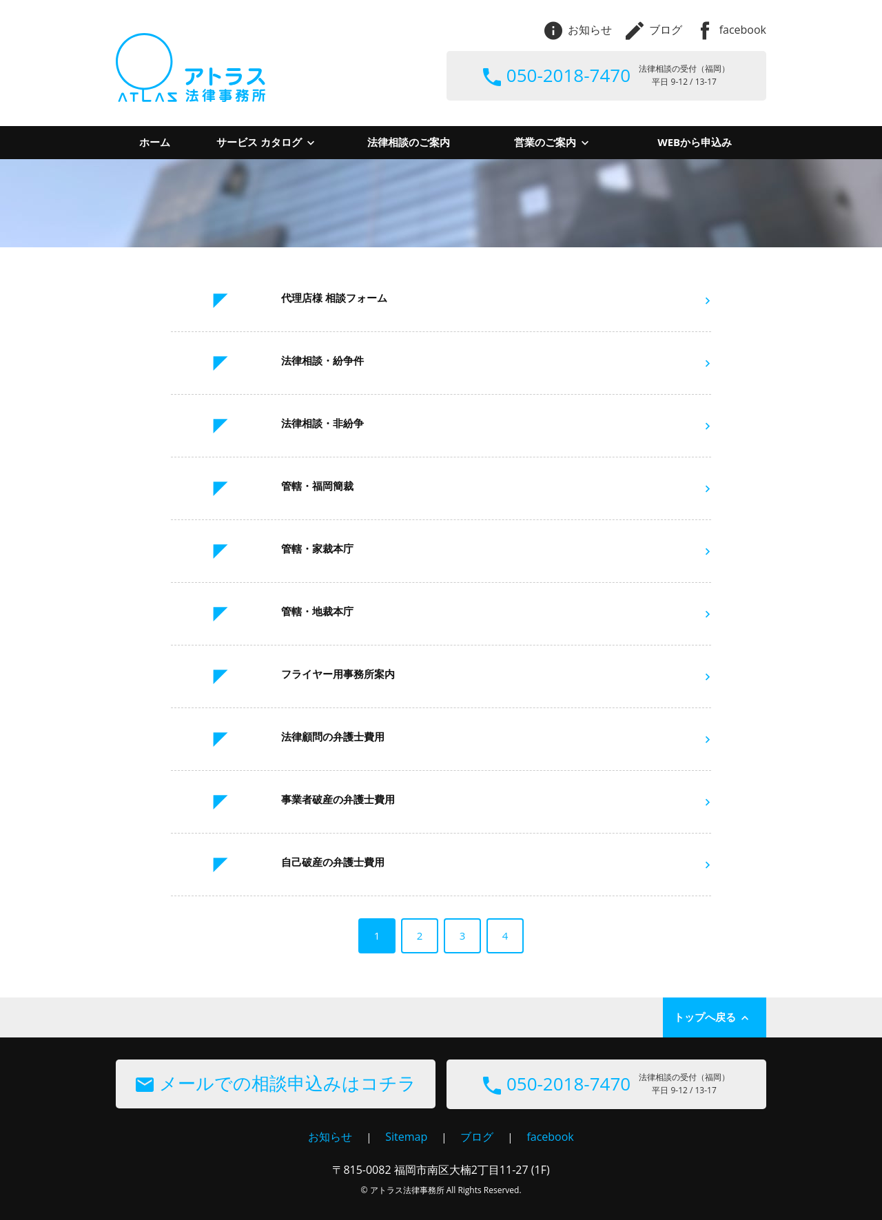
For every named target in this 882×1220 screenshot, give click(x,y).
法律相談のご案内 (408, 142)
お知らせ (578, 29)
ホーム (154, 142)
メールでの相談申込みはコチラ (276, 1083)
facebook (731, 29)
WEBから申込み (694, 142)
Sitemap (406, 1136)
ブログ (654, 29)
